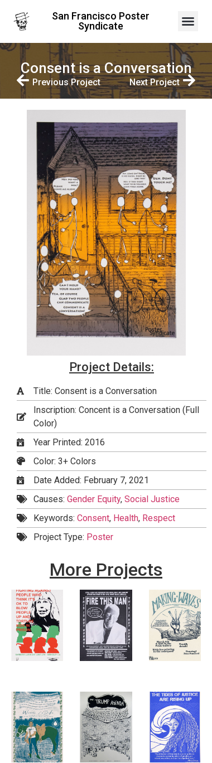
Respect (158, 518)
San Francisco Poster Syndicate (101, 21)
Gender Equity (94, 499)
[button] (188, 21)
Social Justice (152, 499)
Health (125, 518)
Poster (99, 537)
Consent (93, 518)
